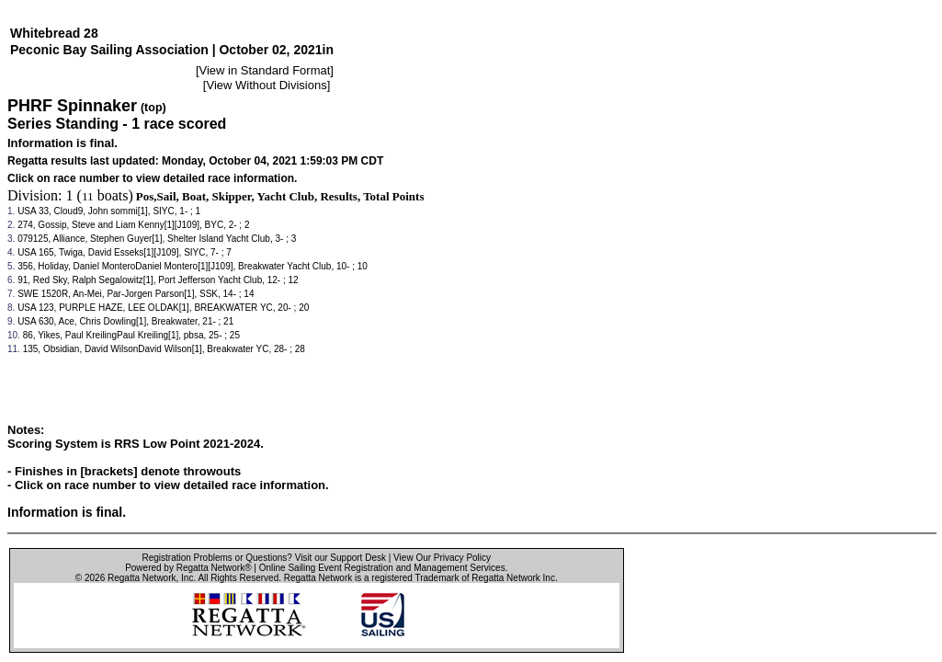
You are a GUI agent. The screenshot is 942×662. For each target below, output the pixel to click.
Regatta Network (142, 578)
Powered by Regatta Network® (188, 568)
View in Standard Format (265, 70)
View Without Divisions (266, 85)
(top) (153, 107)
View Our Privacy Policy (442, 558)
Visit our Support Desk (340, 558)
